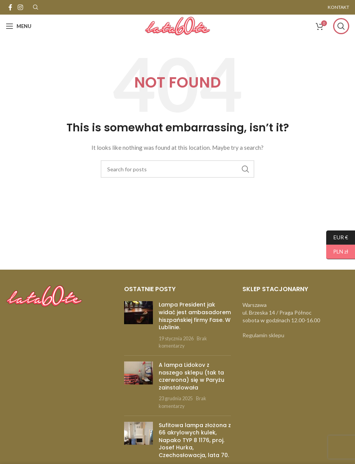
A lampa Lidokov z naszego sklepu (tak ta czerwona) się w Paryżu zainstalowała (191, 376)
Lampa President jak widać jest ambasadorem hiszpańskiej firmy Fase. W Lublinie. (195, 316)
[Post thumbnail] (138, 325)
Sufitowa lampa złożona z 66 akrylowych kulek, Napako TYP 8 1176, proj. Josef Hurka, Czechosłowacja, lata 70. (195, 440)
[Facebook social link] (10, 7)
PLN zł (337, 252)
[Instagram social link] (20, 7)
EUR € (337, 237)
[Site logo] (177, 25)
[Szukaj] (341, 26)
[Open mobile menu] (18, 26)
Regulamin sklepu (263, 335)
